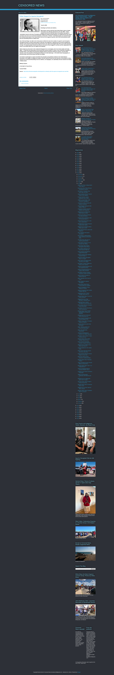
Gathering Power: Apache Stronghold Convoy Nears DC (84, 303)
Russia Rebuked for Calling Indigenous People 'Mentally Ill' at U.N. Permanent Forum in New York (88, 99)
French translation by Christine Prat (48, 22)
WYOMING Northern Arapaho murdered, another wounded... (85, 273)
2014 (78, 405)
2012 (78, 409)
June (79, 393)
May (79, 395)
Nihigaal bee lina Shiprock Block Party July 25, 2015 (84, 227)
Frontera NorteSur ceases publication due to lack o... (84, 197)
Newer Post (22, 88)
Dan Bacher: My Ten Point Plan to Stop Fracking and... (85, 308)
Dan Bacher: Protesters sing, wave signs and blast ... (84, 192)
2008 (78, 416)
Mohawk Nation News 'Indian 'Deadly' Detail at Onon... (84, 339)
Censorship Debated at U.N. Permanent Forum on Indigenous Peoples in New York (88, 59)
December (80, 174)
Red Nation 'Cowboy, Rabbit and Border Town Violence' (84, 264)
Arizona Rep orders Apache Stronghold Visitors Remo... (84, 246)
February (80, 401)
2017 (78, 169)
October (80, 178)
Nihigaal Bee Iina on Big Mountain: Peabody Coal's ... (84, 300)
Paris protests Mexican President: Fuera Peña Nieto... (85, 305)
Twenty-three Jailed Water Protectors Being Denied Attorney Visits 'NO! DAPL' (88, 128)
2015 (78, 172)
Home (46, 88)
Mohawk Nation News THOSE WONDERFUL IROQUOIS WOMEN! (84, 312)
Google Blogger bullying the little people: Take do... (84, 206)
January (80, 403)
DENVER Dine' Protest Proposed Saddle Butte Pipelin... (85, 224)
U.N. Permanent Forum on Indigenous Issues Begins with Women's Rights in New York (87, 78)
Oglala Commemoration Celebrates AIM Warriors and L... (84, 375)
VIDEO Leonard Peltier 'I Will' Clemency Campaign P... (84, 200)
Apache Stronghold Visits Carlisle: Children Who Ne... (85, 291)
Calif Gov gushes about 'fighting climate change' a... (84, 255)
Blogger (78, 672)
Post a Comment (24, 83)
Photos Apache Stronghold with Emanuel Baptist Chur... (84, 319)
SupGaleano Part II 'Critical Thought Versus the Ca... (83, 294)
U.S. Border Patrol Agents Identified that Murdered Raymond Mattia (86, 138)
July (79, 183)
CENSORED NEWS (31, 5)
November (80, 176)
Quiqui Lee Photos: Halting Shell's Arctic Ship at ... (85, 186)
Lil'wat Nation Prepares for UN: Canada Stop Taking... (84, 243)
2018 (78, 167)
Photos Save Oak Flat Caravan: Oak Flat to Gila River (84, 351)
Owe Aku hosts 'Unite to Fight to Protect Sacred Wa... (84, 382)
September (80, 179)
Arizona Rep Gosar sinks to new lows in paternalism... (84, 221)
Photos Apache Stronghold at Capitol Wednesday (84, 252)
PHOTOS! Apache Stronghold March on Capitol (84, 258)
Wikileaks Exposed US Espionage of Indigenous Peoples (88, 119)
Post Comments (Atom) (49, 93)
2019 (78, 165)
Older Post (69, 88)
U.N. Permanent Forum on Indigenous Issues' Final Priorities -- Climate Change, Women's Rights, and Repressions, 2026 (85, 17)
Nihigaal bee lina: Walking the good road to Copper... (84, 379)
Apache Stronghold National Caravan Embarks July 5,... (84, 369)
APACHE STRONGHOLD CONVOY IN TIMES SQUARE (85, 333)
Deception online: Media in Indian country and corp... (85, 336)
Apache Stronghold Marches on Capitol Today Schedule (84, 270)
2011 (78, 410)
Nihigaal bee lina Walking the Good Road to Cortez (84, 212)
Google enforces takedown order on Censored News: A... (85, 218)
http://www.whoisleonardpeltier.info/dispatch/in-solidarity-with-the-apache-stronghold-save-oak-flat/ (46, 71)
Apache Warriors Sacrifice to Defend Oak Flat (84, 276)
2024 (78, 156)
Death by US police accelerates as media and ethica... (84, 215)
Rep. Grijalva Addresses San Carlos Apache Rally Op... (84, 249)
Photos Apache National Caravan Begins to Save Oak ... (85, 354)
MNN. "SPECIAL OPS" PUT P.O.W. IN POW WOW (83, 327)
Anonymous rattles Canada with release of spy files (84, 203)
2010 (78, 412)
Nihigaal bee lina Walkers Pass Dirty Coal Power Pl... (84, 345)
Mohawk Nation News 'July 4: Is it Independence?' (85, 366)
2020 (78, 163)
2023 (78, 158)
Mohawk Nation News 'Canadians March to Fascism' (85, 391)
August (79, 181)
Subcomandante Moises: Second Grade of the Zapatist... (85, 195)
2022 (78, 159)
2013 (78, 407)
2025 (78, 154)
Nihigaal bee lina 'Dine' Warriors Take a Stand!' (84, 388)
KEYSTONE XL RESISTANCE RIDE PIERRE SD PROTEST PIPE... (84, 236)
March (79, 399)
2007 (78, 418)
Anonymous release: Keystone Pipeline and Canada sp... (84, 209)
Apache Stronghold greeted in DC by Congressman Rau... (85, 267)
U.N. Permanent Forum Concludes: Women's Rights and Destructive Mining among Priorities (88, 89)
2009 (78, 414)
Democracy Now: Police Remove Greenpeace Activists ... (85, 189)
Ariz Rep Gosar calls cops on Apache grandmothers (84, 240)
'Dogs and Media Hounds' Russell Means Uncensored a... (85, 363)
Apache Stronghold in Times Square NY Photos (84, 288)
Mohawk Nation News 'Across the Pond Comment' (85, 297)
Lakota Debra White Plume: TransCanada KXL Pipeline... (84, 285)
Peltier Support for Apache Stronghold (83, 282)
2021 (78, 161)
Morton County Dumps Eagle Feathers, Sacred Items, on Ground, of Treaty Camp (87, 110)
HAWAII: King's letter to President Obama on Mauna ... (85, 322)
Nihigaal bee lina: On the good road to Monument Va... (84, 316)
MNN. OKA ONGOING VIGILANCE (82, 330)
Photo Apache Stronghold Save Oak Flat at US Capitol (84, 261)
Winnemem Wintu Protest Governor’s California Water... (84, 357)
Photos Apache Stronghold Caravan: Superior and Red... (84, 342)
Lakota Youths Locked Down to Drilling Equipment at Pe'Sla (87, 69)
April (79, 397)
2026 (78, 152)
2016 (78, 170)
